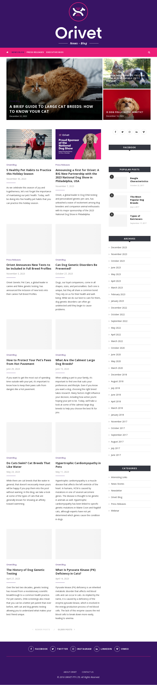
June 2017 (116, 454)
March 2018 (117, 408)
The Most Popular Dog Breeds (137, 199)
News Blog (18, 52)
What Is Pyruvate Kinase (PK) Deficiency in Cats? (76, 571)
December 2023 (119, 247)
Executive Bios (54, 52)
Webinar (115, 510)
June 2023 (116, 267)
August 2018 (117, 381)
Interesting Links (119, 477)
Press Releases (35, 52)
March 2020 (117, 367)
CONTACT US (87, 672)
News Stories (117, 483)
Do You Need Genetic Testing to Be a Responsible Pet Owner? (125, 78)
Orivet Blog (15, 101)
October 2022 (118, 314)
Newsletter (116, 490)
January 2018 (117, 414)
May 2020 (116, 361)
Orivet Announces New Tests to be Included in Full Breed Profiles (28, 266)
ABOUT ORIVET (70, 672)
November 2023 (119, 254)
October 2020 (118, 347)
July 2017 (115, 448)
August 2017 (117, 441)
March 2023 (117, 287)
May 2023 (116, 274)
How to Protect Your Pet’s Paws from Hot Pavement (28, 362)
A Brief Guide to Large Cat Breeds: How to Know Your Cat (51, 109)
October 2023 (118, 260)
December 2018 (119, 374)
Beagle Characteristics (139, 180)
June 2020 (116, 354)
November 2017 (119, 421)
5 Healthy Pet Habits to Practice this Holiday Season (28, 172)
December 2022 (119, 307)
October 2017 (118, 428)
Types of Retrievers (136, 217)
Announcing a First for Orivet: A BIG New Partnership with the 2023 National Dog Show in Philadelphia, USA (77, 175)
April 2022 (116, 334)
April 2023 (116, 280)
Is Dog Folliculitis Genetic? (124, 112)
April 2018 (116, 401)
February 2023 (118, 294)
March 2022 (117, 341)
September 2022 (119, 321)
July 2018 (115, 387)
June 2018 (116, 394)
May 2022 (116, 327)
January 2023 (117, 300)
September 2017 (119, 434)
